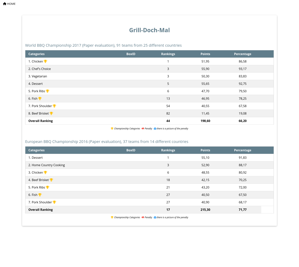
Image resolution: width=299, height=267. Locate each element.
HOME (9, 4)
